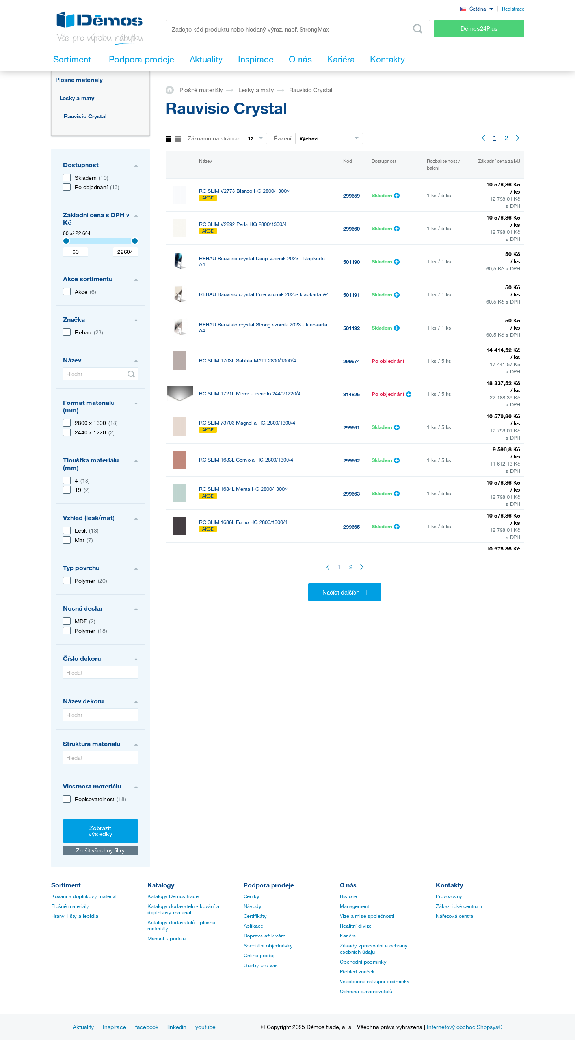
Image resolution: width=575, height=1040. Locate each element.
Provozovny (449, 896)
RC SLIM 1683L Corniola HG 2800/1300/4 (246, 460)
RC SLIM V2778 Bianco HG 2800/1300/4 (245, 191)
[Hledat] (100, 374)
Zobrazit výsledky (100, 830)
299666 (351, 560)
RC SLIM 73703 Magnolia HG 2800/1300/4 (247, 423)
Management (354, 906)
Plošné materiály (79, 79)
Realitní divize (356, 926)
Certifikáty (255, 916)
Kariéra (348, 935)
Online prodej (259, 955)
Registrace (513, 9)
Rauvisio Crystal (85, 116)
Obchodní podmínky (363, 961)
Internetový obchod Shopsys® (464, 1026)
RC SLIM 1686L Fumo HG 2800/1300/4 (243, 522)
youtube (205, 1026)
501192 (351, 328)
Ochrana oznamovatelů (366, 991)
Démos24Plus (479, 28)
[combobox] (476, 8)
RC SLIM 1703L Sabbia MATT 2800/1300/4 (247, 360)
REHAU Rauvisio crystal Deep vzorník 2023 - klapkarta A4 (262, 261)
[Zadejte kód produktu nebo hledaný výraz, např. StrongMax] (298, 28)
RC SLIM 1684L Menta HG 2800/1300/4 (244, 489)
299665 (351, 527)
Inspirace (114, 1026)
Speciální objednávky (268, 945)
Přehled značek (357, 971)
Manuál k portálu (166, 938)
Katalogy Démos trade (173, 896)
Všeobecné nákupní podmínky (374, 981)
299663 (351, 493)
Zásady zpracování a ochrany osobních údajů (374, 948)
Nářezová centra (454, 916)
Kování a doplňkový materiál (84, 896)
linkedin (176, 1026)
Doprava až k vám (264, 935)
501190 (351, 262)
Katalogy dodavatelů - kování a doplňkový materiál (183, 909)
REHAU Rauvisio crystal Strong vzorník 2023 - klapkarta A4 (263, 328)
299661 (351, 427)
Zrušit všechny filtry (100, 850)
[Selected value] (66, 241)
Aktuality (83, 1026)
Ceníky (251, 896)
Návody (252, 906)
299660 (351, 229)
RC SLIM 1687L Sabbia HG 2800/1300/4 (245, 555)
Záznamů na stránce (214, 138)
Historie (348, 896)
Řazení (282, 138)
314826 (351, 394)
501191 (351, 295)
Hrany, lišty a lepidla (74, 916)
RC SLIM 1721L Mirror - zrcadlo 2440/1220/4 (249, 394)
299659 (351, 195)
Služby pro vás (261, 965)
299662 (351, 460)
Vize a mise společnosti (367, 916)
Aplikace (253, 926)
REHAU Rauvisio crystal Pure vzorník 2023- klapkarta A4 (264, 294)
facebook (146, 1026)
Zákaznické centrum (459, 906)
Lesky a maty (77, 98)
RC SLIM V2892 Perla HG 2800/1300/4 (243, 224)
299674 (351, 361)
